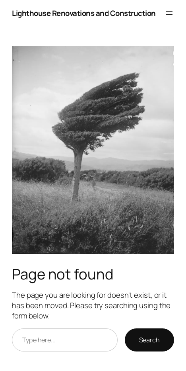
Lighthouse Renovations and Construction (84, 13)
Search (149, 340)
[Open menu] (169, 13)
